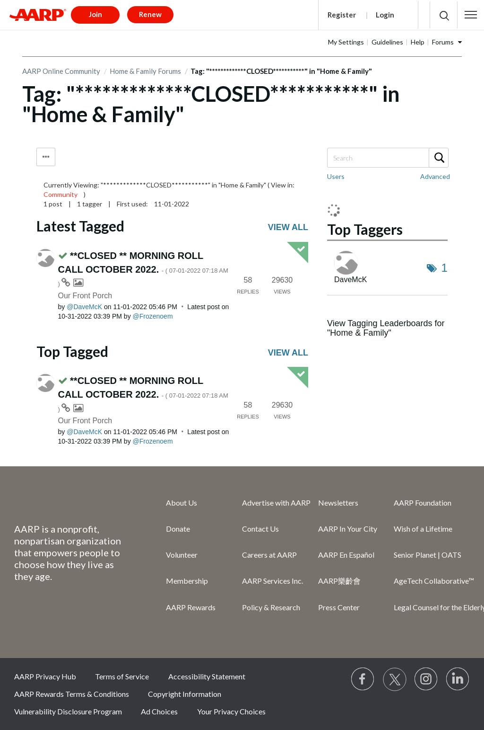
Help (417, 42)
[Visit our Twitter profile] (394, 679)
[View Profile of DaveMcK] (84, 307)
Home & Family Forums (145, 71)
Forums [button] (443, 42)
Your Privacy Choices (231, 711)
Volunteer (182, 554)
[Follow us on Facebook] (363, 679)
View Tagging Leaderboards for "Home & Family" (386, 328)
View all (288, 227)
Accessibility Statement (206, 676)
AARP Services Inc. (272, 580)
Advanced (435, 176)
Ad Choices (159, 711)
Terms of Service (122, 676)
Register (342, 14)
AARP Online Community (61, 71)
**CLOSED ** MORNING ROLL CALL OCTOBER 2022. (143, 268)
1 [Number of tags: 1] (444, 267)
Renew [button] (150, 14)
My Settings (346, 42)
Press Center (339, 607)
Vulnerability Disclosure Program (68, 711)
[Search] (387, 158)
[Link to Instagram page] (426, 679)
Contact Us (260, 528)
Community (60, 194)
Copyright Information (184, 693)
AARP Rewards (191, 607)
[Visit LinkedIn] (458, 679)
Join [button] (95, 14)
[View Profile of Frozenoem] (153, 316)
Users (336, 176)
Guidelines (387, 42)
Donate (178, 528)
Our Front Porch (85, 296)
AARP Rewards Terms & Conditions (71, 693)
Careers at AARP (269, 554)
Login (385, 14)
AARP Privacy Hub (45, 676)
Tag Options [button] (45, 157)
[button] (471, 14)
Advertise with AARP (276, 502)
